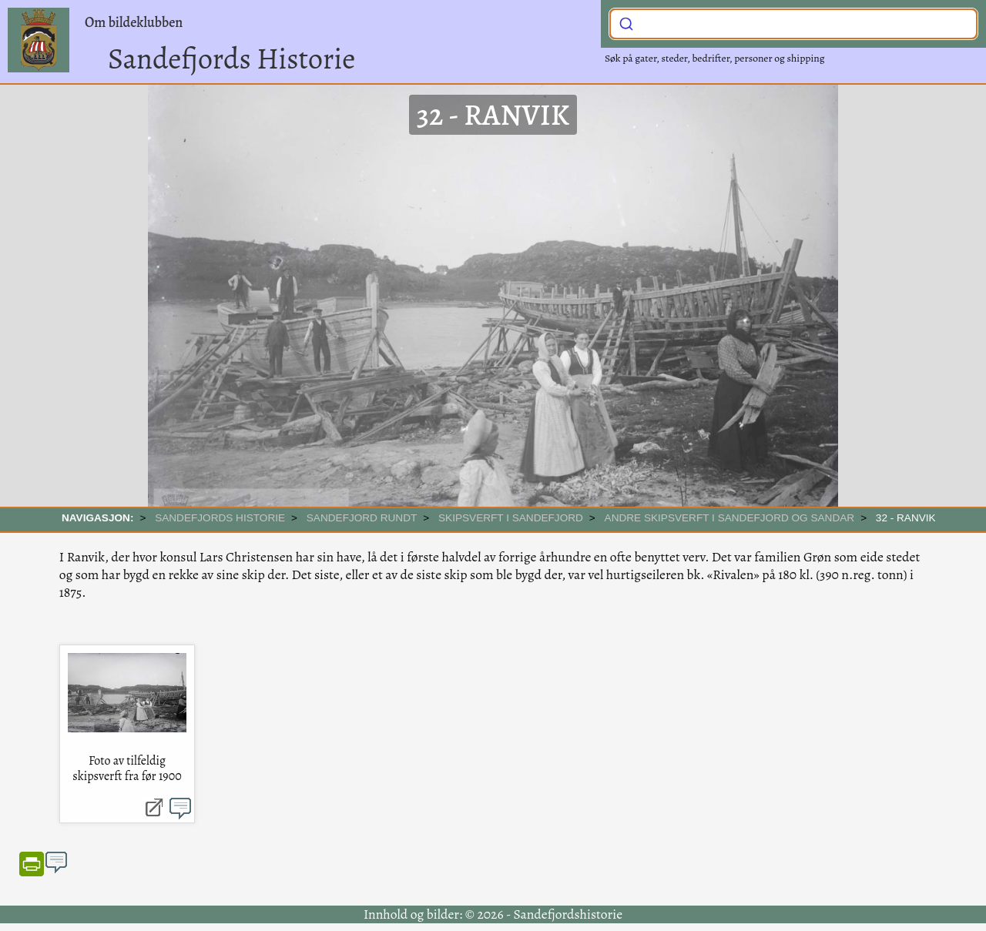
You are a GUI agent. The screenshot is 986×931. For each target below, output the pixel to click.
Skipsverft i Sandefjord (510, 518)
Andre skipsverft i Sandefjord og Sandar (730, 518)
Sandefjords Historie (231, 59)
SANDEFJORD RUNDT (362, 518)
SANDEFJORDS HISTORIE (220, 518)
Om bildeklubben (134, 22)
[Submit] (626, 22)
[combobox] (793, 24)
